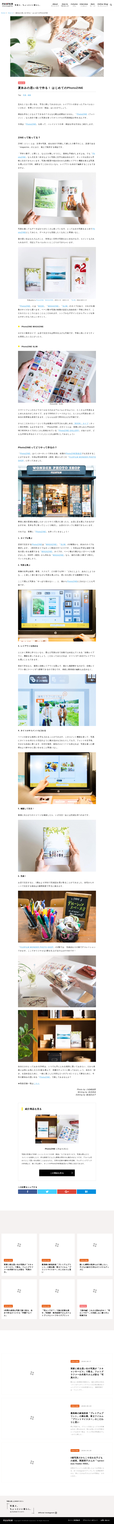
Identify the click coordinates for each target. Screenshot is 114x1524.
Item (93, 5)
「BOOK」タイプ (81, 423)
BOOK (41, 306)
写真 (24, 95)
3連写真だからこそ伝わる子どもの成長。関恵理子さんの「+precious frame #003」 (87, 1461)
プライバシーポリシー (90, 1520)
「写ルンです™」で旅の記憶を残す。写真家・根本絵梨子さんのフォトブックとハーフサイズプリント (56, 1312)
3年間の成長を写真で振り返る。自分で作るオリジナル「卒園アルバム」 (18, 1312)
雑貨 (29, 95)
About (55, 5)
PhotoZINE (82, 114)
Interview (84, 5)
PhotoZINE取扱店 (74, 453)
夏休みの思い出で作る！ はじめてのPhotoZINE (50, 87)
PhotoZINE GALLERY (69, 430)
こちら (37, 1083)
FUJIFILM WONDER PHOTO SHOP (36, 947)
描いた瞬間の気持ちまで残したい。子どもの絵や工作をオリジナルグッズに (94, 1267)
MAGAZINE (49, 300)
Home (3, 13)
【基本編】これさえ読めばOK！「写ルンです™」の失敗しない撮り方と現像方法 (95, 1312)
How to (65, 5)
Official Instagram (47, 1513)
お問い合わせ (105, 1520)
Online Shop (103, 5)
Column (74, 5)
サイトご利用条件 (74, 1520)
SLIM (73, 300)
